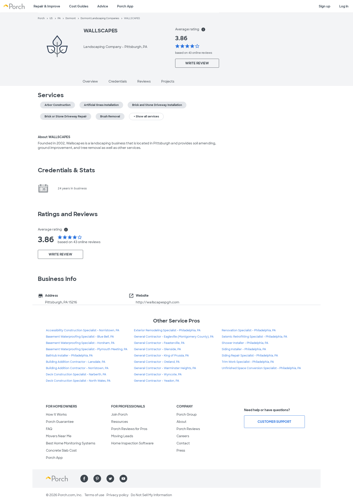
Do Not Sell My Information (151, 495)
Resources (119, 422)
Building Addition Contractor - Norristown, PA (77, 368)
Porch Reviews (188, 429)
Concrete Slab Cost (61, 450)
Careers (182, 436)
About (181, 422)
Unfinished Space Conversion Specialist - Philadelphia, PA (261, 368)
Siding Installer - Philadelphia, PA (244, 349)
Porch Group (186, 414)
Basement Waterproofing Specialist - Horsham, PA (80, 343)
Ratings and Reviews (68, 214)
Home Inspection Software (132, 443)
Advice (102, 6)
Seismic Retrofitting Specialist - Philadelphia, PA (254, 336)
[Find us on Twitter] (110, 478)
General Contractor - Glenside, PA (157, 349)
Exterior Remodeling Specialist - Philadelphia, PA (167, 330)
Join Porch (119, 414)
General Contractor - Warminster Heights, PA (165, 368)
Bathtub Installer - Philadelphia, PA (69, 355)
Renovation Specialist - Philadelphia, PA (249, 330)
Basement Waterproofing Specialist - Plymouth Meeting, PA (86, 349)
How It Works (56, 414)
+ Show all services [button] (146, 116)
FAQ (49, 429)
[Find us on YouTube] (123, 478)
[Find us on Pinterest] (97, 478)
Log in (343, 6)
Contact (183, 443)
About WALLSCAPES (54, 137)
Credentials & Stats (66, 170)
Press (180, 450)
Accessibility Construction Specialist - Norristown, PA (82, 330)
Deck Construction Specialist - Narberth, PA (76, 374)
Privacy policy (117, 495)
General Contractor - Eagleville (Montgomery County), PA (174, 336)
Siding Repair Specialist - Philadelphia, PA (250, 355)
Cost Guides (78, 6)
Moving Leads (122, 436)
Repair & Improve (47, 6)
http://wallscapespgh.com (157, 302)
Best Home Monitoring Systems (70, 443)
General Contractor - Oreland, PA (157, 362)
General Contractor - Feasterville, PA (159, 343)
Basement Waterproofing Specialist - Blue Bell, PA (80, 336)
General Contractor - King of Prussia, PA (161, 355)
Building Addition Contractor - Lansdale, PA (75, 362)
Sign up (324, 6)
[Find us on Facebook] (84, 478)
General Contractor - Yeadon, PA (156, 381)
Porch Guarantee (60, 422)
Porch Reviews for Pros (129, 429)
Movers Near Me (58, 436)
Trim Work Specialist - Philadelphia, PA (248, 362)
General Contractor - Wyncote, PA (158, 374)
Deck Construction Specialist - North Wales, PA (78, 381)
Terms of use (94, 495)
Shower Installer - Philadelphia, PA (245, 343)
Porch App (125, 6)
